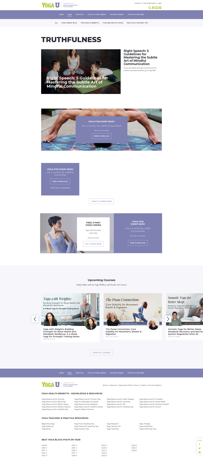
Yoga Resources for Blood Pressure (56, 407)
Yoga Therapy (144, 424)
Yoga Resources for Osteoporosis (120, 407)
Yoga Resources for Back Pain (54, 402)
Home (61, 14)
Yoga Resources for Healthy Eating (88, 407)
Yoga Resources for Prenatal (150, 399)
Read (70, 14)
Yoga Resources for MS (116, 404)
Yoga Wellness (100, 284)
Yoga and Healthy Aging (113, 23)
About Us (105, 385)
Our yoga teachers (136, 14)
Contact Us (138, 3)
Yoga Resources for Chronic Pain (87, 399)
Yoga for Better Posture (84, 409)
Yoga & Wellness (145, 426)
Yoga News (46, 429)
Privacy (136, 385)
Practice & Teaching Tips (137, 23)
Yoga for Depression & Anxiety (86, 402)
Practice (79, 14)
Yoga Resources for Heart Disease (120, 399)
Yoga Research (113, 424)
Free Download (60, 181)
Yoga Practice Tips (81, 429)
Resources (113, 385)
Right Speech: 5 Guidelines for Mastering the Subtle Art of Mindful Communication (77, 82)
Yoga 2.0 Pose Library (97, 14)
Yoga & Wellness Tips (147, 429)
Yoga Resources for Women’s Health (154, 404)
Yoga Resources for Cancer (150, 407)
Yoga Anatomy (48, 426)
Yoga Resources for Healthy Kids (55, 409)
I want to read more (101, 201)
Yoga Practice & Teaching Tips (86, 426)
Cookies (143, 385)
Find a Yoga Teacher (149, 3)
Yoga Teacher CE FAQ (125, 385)
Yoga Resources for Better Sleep (55, 404)
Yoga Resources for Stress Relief (152, 402)
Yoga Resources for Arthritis (53, 399)
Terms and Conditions (154, 385)
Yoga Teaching (113, 429)
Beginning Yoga (48, 424)
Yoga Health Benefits (90, 23)
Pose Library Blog (69, 23)
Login (159, 3)
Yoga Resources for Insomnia (118, 402)
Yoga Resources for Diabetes (86, 404)
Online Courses (116, 14)
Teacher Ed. (115, 284)
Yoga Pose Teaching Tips (84, 424)
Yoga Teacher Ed (113, 426)
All (56, 23)
